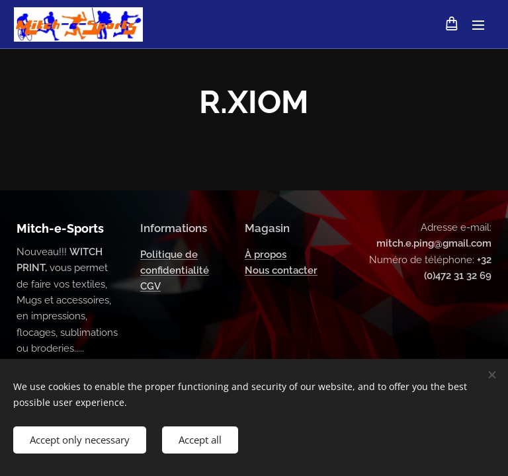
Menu (478, 25)
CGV (150, 287)
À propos (265, 254)
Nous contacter (281, 270)
